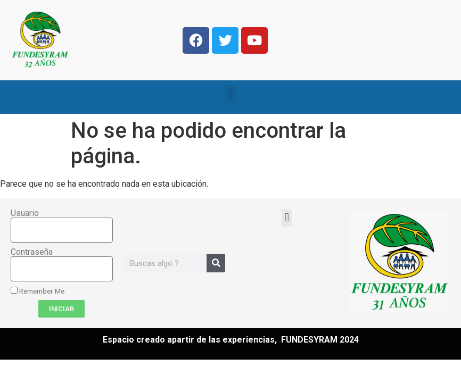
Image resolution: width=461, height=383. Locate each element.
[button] (230, 94)
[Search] (216, 263)
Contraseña (32, 252)
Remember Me (37, 291)
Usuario (25, 213)
